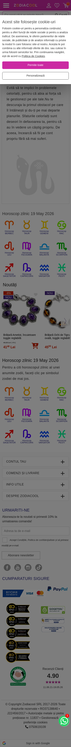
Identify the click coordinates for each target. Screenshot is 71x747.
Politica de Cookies (33, 56)
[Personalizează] (35, 76)
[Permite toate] (35, 65)
